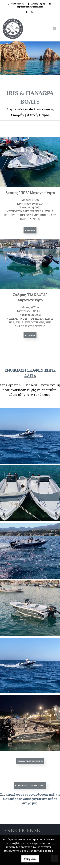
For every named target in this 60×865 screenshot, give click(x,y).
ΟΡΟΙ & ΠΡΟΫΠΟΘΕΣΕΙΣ (30, 761)
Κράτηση (30, 230)
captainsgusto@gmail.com (30, 6)
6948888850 (17, 3)
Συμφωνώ (30, 859)
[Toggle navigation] (44, 28)
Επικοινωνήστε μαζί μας (30, 785)
